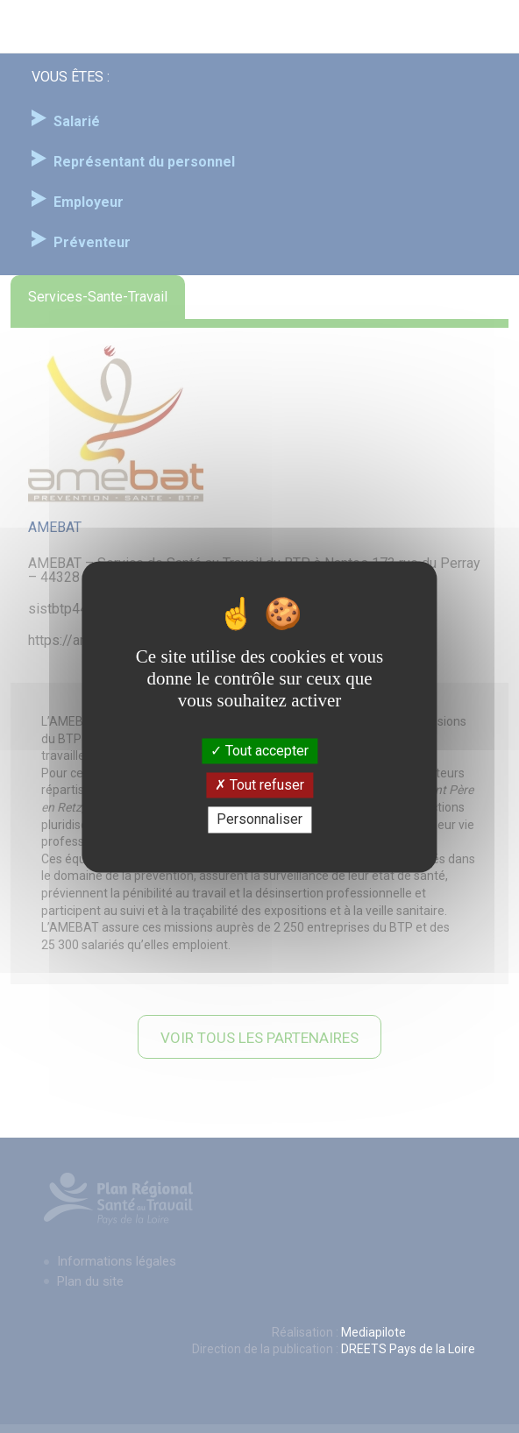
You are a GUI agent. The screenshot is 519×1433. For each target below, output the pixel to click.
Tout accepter (259, 750)
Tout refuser (259, 785)
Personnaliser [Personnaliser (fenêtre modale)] (259, 820)
